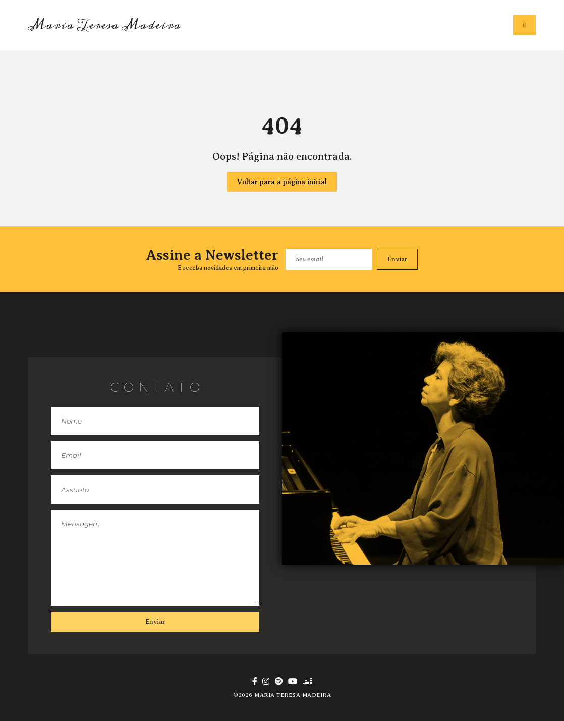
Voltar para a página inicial (282, 182)
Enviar (397, 259)
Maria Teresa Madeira (104, 25)
